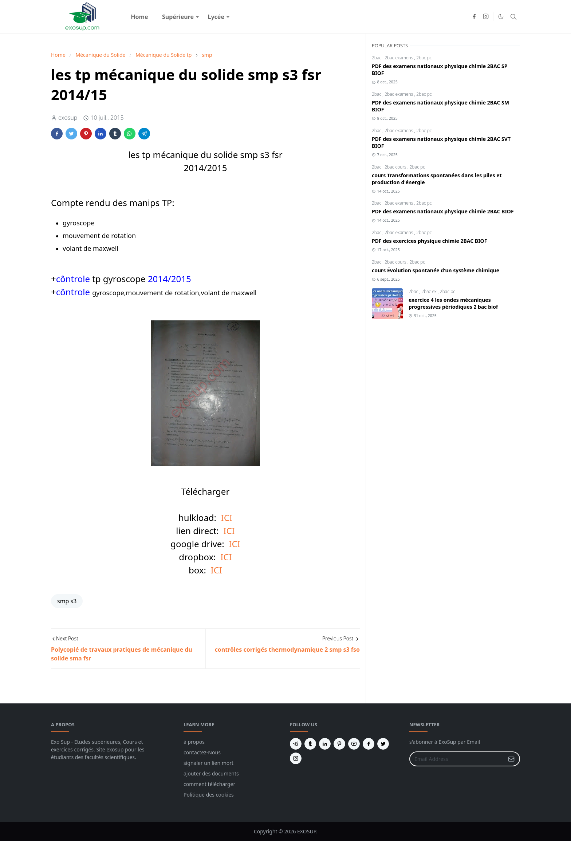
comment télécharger (209, 784)
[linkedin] (325, 744)
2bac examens (399, 58)
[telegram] (296, 744)
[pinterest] (339, 744)
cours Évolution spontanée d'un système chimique (435, 270)
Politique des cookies (209, 794)
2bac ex (429, 291)
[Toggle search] (513, 16)
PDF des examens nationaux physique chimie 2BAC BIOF (443, 211)
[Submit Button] (511, 759)
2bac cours (396, 167)
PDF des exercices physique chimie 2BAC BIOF (429, 240)
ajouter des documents (211, 773)
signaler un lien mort (208, 762)
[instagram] (486, 16)
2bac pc (424, 58)
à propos (194, 741)
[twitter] (383, 744)
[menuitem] (139, 17)
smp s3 (66, 601)
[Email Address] (457, 759)
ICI (226, 518)
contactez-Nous (202, 752)
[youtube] (354, 744)
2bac (377, 58)
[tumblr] (310, 744)
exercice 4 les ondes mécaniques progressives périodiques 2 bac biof (453, 303)
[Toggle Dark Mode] (501, 17)
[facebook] (474, 16)
